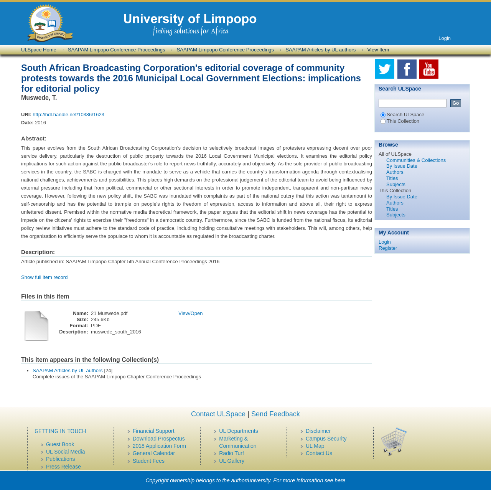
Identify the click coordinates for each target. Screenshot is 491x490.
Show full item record (44, 277)
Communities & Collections (416, 160)
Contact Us (319, 453)
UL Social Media (65, 452)
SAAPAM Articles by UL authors (320, 50)
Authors (395, 172)
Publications (60, 459)
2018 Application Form (159, 446)
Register (388, 248)
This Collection (400, 121)
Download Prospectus (159, 439)
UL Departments (238, 431)
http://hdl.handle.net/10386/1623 (68, 114)
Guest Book (60, 444)
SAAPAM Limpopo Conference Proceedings (116, 50)
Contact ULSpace (218, 414)
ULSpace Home (38, 50)
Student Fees (149, 461)
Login (444, 38)
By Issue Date (401, 166)
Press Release (63, 467)
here (340, 480)
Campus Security (326, 439)
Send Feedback (275, 414)
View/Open (190, 313)
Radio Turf (231, 453)
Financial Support (154, 431)
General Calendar (154, 453)
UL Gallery (231, 461)
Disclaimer (318, 431)
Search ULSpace (402, 114)
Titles (392, 178)
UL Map (315, 446)
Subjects (395, 184)
